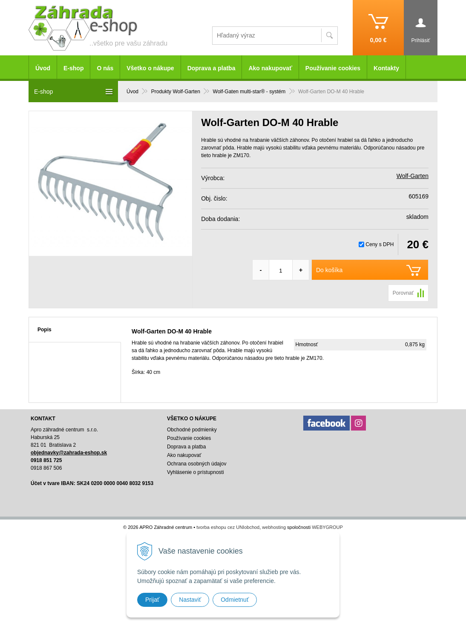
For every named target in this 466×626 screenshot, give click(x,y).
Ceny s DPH (379, 244)
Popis (44, 330)
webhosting (274, 527)
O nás (105, 68)
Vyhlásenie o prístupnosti (195, 472)
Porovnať (403, 293)
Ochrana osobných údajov (196, 464)
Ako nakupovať (270, 68)
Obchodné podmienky (192, 430)
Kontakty (386, 68)
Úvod (42, 68)
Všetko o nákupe (150, 68)
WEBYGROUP (327, 527)
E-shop (73, 68)
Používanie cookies (332, 68)
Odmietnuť (235, 599)
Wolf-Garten (413, 175)
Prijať (152, 599)
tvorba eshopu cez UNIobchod (227, 527)
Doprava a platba (211, 68)
